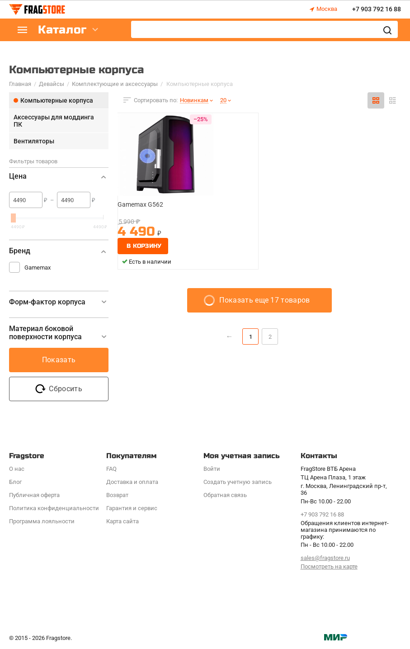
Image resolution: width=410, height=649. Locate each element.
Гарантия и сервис (131, 508)
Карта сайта (122, 521)
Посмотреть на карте (329, 566)
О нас (16, 468)
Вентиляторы (34, 141)
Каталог (63, 30)
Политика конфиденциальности (54, 508)
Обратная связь (225, 495)
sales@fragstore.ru (325, 557)
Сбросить (58, 389)
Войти (211, 468)
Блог (15, 481)
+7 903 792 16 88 (376, 9)
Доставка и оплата (132, 481)
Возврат (117, 495)
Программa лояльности (42, 521)
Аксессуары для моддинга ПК (54, 121)
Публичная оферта (34, 495)
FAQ (111, 468)
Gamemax (37, 267)
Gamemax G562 (140, 204)
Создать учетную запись (237, 481)
